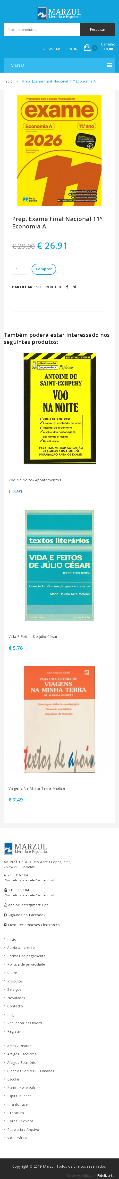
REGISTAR (51, 49)
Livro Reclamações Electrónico (32, 924)
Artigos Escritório (21, 1062)
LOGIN (72, 49)
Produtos (15, 981)
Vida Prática (17, 1137)
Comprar (44, 268)
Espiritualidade (19, 1096)
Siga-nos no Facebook (24, 915)
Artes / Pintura (19, 1045)
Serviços (14, 989)
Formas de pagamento (26, 956)
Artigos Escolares (22, 1054)
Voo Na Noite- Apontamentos (34, 480)
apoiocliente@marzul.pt (26, 905)
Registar (14, 1031)
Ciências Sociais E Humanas (30, 1071)
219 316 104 (29, 877)
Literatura (15, 1113)
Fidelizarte (106, 1175)
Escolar (13, 1079)
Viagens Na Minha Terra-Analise (36, 788)
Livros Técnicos (20, 1121)
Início (8, 81)
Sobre (12, 972)
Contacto (15, 1006)
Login (12, 1014)
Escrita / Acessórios (24, 1087)
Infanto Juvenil (19, 1104)
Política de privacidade (26, 964)
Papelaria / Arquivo (23, 1129)
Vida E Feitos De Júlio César (33, 636)
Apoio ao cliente (21, 947)
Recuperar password (24, 1023)
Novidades (16, 998)
